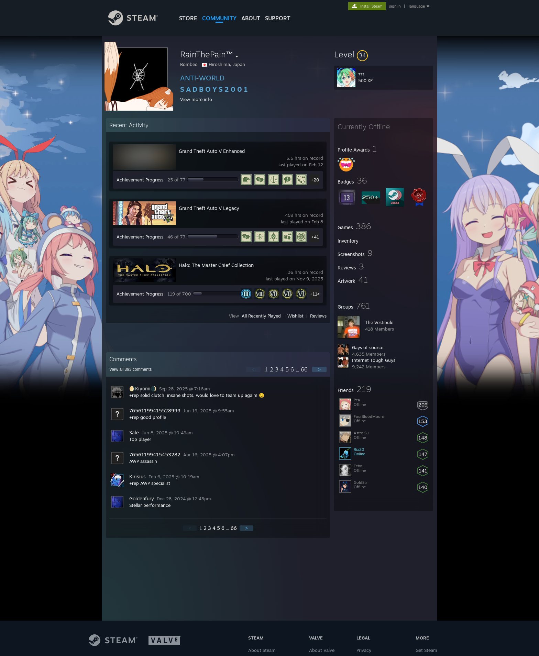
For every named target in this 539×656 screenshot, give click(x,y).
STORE (188, 18)
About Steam (262, 650)
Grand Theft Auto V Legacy (209, 208)
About (250, 18)
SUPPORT (277, 18)
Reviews (318, 316)
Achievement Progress (140, 179)
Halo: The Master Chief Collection (216, 265)
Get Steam (426, 650)
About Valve (321, 650)
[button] (383, 54)
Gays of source (367, 347)
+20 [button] (315, 179)
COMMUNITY (219, 18)
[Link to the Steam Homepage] (138, 23)
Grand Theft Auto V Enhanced (212, 151)
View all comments (130, 369)
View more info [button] (196, 99)
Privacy (363, 650)
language (417, 6)
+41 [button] (315, 237)
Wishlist (295, 316)
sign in (394, 6)
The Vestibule (379, 322)
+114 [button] (315, 294)
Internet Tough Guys (373, 360)
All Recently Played (261, 316)
